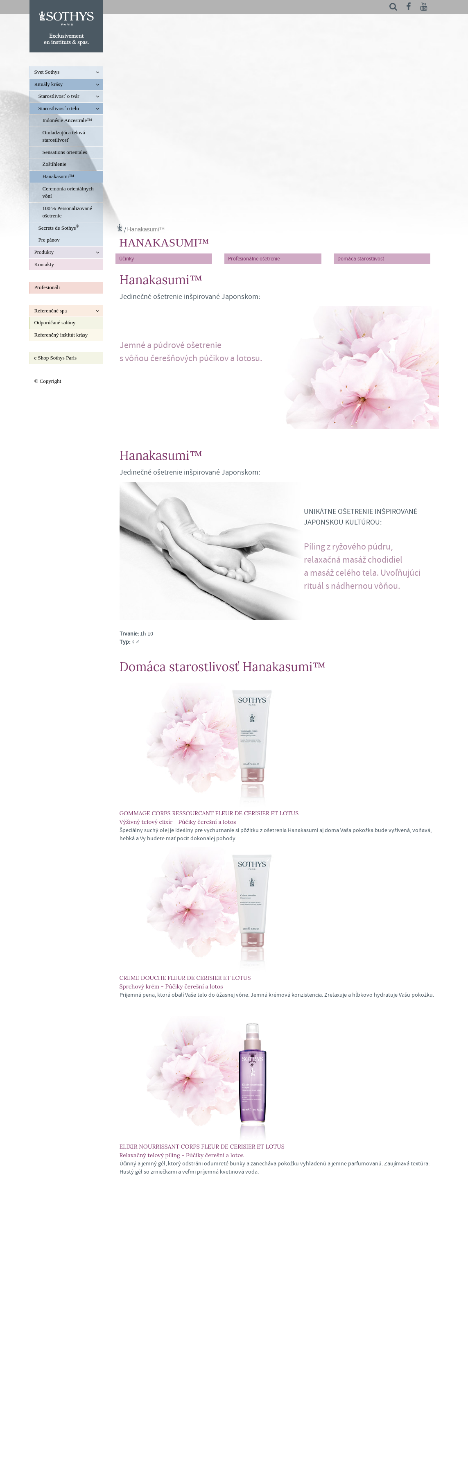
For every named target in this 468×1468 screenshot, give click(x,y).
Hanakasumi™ (146, 229)
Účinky (126, 259)
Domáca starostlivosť (360, 259)
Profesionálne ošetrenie (254, 259)
